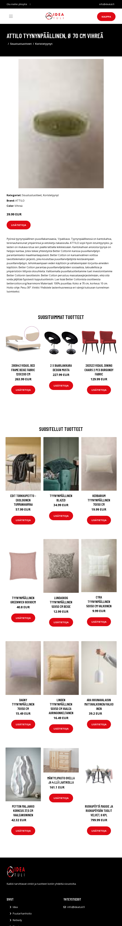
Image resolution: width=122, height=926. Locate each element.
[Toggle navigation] (11, 16)
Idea (15, 907)
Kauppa (106, 16)
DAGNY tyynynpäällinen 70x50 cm (23, 704)
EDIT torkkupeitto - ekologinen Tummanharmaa (23, 500)
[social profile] (30, 4)
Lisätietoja (18, 225)
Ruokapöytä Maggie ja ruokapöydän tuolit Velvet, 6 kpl (99, 810)
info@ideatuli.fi (106, 4)
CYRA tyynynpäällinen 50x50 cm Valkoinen (99, 601)
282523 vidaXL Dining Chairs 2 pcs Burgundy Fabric (98, 369)
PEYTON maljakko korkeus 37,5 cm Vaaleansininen (23, 810)
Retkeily (17, 920)
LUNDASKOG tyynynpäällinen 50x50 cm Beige (61, 602)
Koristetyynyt (44, 44)
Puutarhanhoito (22, 913)
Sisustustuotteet (21, 44)
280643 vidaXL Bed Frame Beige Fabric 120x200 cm (23, 369)
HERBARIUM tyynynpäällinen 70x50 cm (99, 500)
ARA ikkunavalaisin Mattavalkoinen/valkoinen (98, 704)
